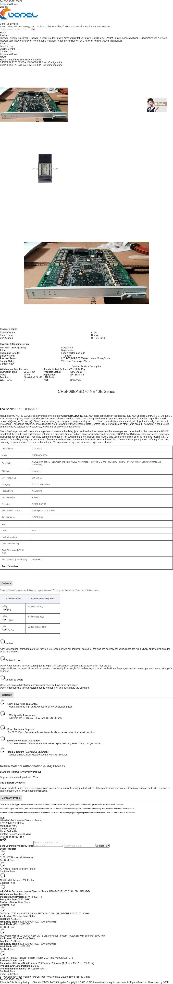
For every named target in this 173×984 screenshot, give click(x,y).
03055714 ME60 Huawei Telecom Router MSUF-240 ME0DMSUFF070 (36, 957)
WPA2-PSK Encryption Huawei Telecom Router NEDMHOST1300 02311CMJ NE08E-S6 (45, 891)
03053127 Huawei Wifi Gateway (16, 857)
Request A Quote (9, 4)
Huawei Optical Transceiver (108, 40)
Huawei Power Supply (34, 40)
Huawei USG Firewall (82, 40)
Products (4, 35)
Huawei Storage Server (59, 40)
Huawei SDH (90, 38)
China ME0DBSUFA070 (45, 982)
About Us (5, 43)
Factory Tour (6, 46)
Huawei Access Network (126, 38)
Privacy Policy (22, 982)
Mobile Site (7, 982)
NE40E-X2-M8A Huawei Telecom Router (21, 820)
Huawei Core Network (11, 40)
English (4, 6)
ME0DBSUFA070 (8, 826)
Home (3, 32)
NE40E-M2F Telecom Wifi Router (17, 880)
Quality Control (8, 48)
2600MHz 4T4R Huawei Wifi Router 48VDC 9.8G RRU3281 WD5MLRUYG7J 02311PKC (45, 913)
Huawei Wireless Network (153, 38)
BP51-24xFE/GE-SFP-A (12, 823)
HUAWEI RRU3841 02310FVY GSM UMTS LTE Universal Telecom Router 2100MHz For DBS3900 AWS (53, 935)
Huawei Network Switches (69, 38)
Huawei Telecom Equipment (14, 38)
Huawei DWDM (105, 38)
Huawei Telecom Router (42, 38)
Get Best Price (7, 860)
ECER (166, 982)
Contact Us (6, 51)
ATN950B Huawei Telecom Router (17, 868)
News (3, 57)
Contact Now (7, 363)
